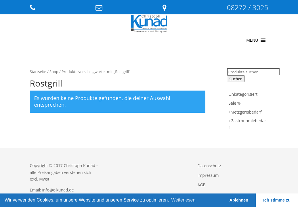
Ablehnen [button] (239, 200)
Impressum (208, 175)
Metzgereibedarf (245, 112)
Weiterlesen (183, 200)
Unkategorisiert (242, 94)
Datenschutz (209, 165)
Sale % (234, 103)
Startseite (38, 71)
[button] (252, 40)
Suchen (235, 78)
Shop (53, 71)
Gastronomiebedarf (247, 124)
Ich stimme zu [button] (277, 200)
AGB (202, 184)
